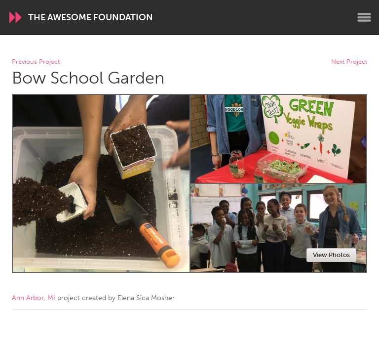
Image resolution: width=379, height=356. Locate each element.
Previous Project (36, 62)
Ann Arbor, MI (33, 298)
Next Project (349, 62)
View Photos (331, 255)
